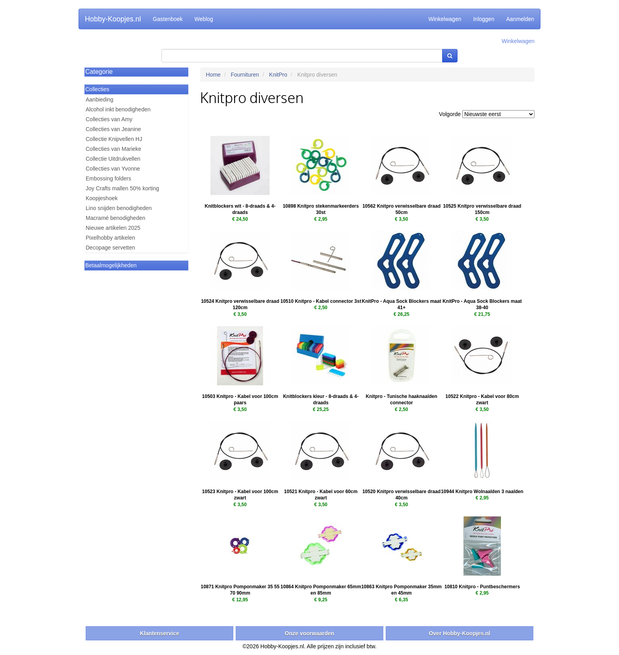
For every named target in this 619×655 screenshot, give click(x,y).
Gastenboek (168, 19)
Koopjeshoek (102, 198)
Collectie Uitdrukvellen (113, 159)
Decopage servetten (110, 247)
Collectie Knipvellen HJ (114, 139)
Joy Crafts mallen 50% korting (122, 188)
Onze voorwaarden (309, 633)
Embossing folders (108, 178)
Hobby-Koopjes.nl (113, 19)
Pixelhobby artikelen (110, 238)
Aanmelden (520, 19)
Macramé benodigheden (115, 218)
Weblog (204, 19)
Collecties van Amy (109, 119)
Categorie (99, 71)
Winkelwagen (444, 19)
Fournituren (245, 74)
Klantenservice (159, 633)
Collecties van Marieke (113, 149)
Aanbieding (99, 99)
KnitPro (278, 74)
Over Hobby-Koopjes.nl (459, 633)
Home (213, 74)
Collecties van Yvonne (113, 168)
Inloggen (483, 19)
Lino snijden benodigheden (119, 208)
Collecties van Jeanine (113, 129)
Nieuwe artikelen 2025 (113, 228)
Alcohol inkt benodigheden (118, 109)
